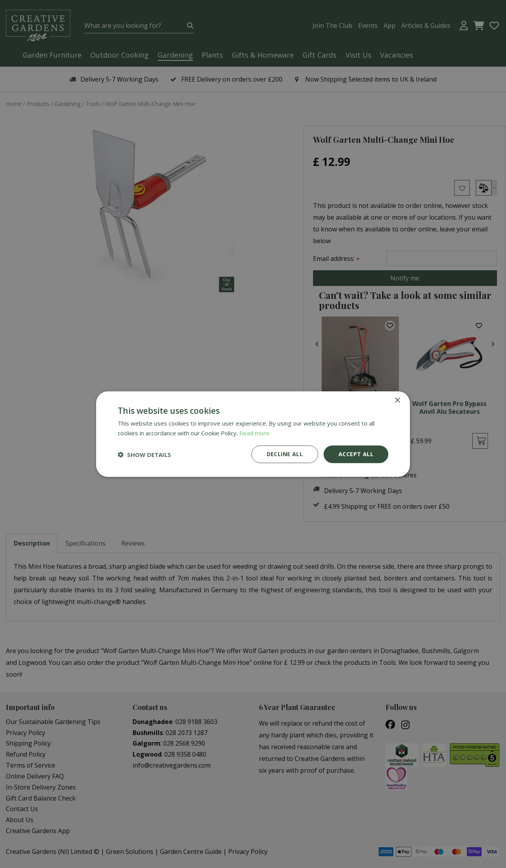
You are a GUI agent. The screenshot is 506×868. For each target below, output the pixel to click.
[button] (144, 454)
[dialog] (253, 434)
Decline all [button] (285, 454)
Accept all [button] (356, 454)
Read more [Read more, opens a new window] (254, 433)
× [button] (397, 400)
